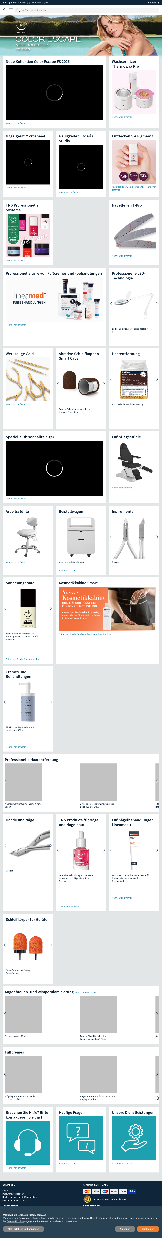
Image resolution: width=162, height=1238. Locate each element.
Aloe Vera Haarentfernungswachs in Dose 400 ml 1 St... (136, 752)
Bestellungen (68, 1198)
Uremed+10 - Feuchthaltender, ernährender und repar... (133, 1012)
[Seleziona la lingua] (153, 2)
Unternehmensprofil (22, 1198)
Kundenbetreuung (20, 2)
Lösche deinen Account (13, 1114)
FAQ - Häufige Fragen (98, 1198)
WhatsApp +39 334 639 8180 (18, 1173)
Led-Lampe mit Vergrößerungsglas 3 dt (131, 328)
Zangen (116, 538)
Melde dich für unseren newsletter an (41, 1136)
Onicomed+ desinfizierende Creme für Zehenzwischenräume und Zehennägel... (131, 824)
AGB (81, 1198)
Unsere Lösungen (39, 2)
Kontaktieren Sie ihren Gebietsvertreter (24, 1183)
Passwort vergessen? (13, 1108)
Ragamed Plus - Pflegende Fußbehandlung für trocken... (95, 1012)
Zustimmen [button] (148, 1229)
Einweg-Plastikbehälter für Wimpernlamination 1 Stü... (56, 952)
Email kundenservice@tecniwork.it (21, 1178)
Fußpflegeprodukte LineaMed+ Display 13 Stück (20, 1012)
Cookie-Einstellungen (84, 1203)
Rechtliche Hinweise (138, 1198)
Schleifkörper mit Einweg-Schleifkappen (25, 893)
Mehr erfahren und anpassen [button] (23, 1229)
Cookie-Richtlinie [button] (15, 1221)
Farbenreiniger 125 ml (15, 950)
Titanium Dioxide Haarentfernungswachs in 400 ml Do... (99, 752)
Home (6, 2)
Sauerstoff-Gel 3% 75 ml (92, 950)
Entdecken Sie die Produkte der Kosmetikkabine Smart (86, 610)
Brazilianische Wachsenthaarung (128, 392)
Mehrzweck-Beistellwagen (71, 538)
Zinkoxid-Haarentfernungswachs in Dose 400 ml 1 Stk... (59, 752)
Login (5, 1105)
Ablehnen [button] (125, 1229)
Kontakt (118, 1198)
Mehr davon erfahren (16, 123)
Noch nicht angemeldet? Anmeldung (19, 1111)
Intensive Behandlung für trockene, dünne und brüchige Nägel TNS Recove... (79, 824)
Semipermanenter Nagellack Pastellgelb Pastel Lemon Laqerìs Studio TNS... (25, 611)
